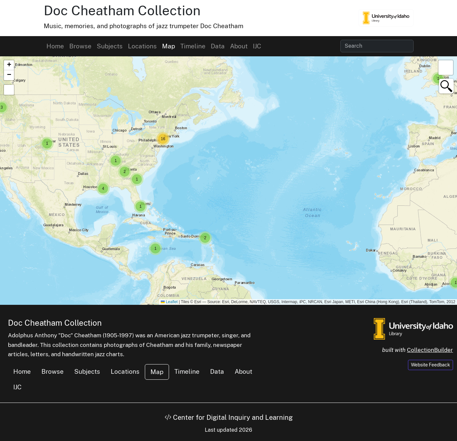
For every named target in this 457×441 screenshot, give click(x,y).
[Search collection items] (377, 46)
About (239, 46)
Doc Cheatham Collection (122, 10)
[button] (438, 78)
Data (218, 46)
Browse (80, 46)
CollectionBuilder (430, 350)
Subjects (110, 46)
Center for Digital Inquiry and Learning (229, 417)
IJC (257, 46)
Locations (142, 46)
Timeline (192, 46)
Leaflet (169, 302)
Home (55, 46)
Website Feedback (430, 364)
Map (168, 46)
